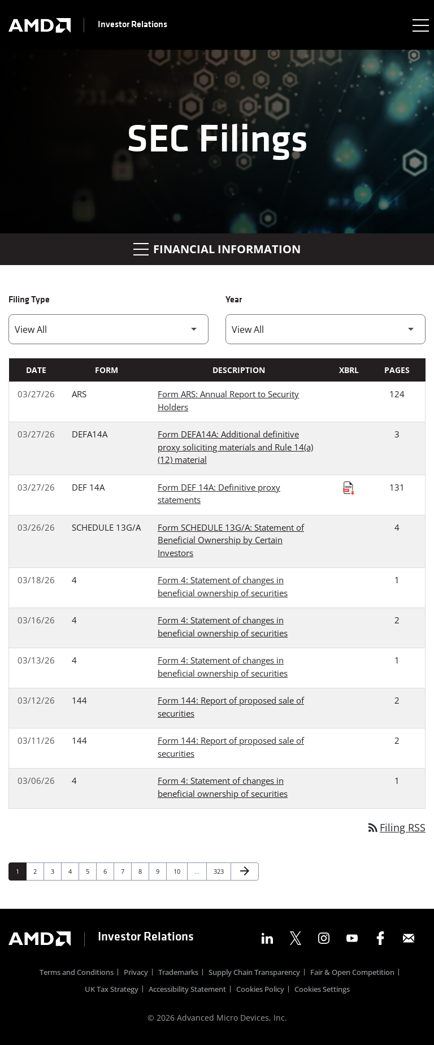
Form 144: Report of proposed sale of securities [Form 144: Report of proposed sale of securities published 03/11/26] (231, 747)
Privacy (136, 973)
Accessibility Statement (187, 990)
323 (220, 870)
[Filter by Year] (325, 329)
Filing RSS (396, 827)
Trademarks (178, 973)
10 (180, 870)
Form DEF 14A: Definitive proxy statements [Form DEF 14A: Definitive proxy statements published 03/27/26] (219, 494)
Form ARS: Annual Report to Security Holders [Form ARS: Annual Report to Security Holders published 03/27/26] (228, 400)
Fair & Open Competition (352, 973)
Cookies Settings (322, 990)
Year (233, 300)
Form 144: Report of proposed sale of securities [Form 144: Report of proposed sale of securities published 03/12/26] (231, 707)
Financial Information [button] (217, 249)
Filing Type (29, 300)
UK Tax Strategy (111, 990)
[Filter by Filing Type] (108, 329)
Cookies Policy (260, 990)
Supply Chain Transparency (254, 973)
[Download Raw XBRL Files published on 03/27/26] (348, 488)
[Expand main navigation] (420, 25)
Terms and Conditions (77, 973)
